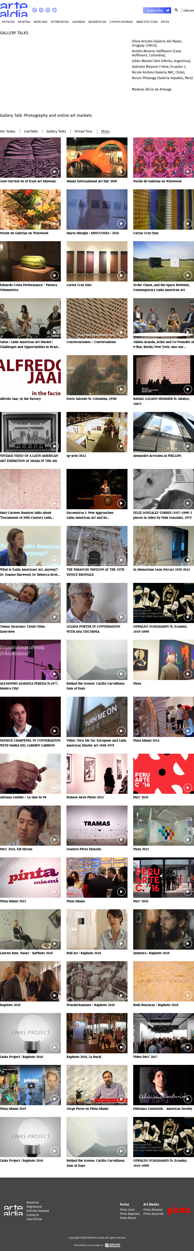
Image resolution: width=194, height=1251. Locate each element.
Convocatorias (121, 21)
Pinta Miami (128, 1218)
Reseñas (24, 21)
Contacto (33, 1215)
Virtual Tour (83, 131)
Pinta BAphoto (130, 1214)
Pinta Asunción (153, 1214)
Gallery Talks (56, 131)
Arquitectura (147, 21)
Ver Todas (7, 131)
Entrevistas (60, 21)
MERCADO (40, 21)
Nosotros (33, 1202)
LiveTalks (31, 131)
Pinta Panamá (152, 1209)
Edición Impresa (38, 1211)
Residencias (97, 21)
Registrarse (34, 1206)
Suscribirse (34, 1219)
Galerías (78, 21)
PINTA (165, 21)
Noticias (8, 21)
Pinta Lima (127, 1209)
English (188, 10)
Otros (105, 131)
